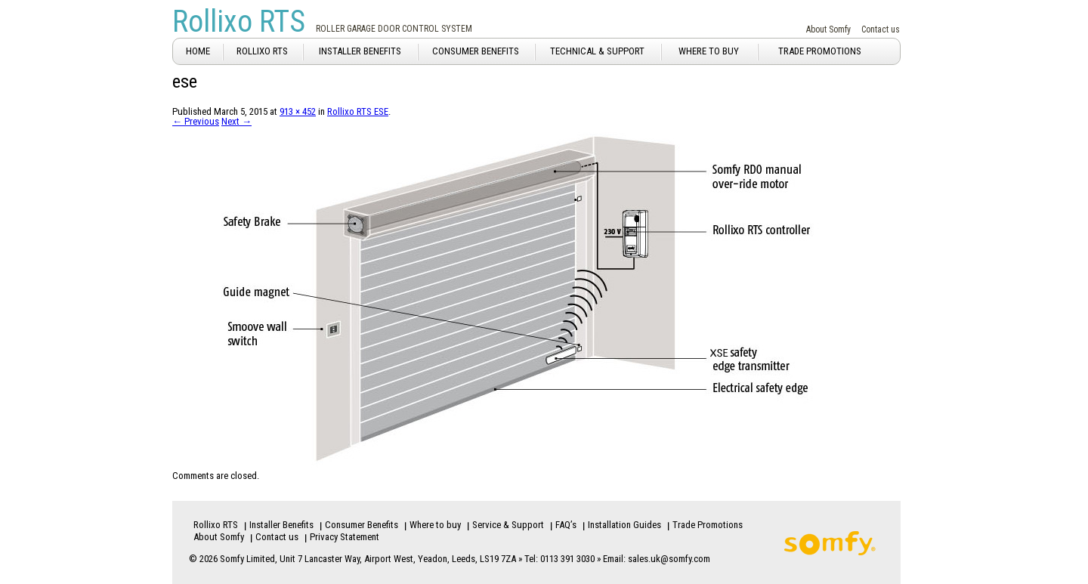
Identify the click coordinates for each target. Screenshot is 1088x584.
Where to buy (435, 524)
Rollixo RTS (238, 21)
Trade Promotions (707, 524)
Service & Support (508, 524)
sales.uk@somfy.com (669, 558)
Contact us (880, 29)
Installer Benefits (281, 524)
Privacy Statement (344, 536)
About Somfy (828, 29)
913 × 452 (298, 111)
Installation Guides (624, 524)
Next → (236, 121)
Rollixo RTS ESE (357, 111)
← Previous (195, 121)
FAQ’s (565, 524)
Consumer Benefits (361, 524)
